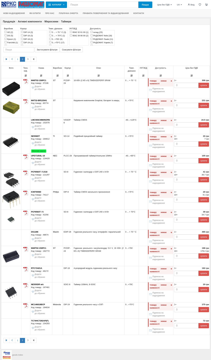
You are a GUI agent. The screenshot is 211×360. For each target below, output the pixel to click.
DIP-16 (27, 35)
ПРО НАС (49, 13)
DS (9, 35)
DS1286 (34, 232)
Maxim (56, 232)
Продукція (9, 21)
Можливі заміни (38, 151)
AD (9, 32)
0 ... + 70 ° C (57, 32)
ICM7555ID (36, 192)
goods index (17, 355)
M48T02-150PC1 (38, 80)
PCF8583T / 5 (37, 212)
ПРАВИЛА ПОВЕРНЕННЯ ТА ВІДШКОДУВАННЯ (106, 13)
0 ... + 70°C (57, 35)
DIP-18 (27, 39)
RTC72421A (36, 268)
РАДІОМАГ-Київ (101, 35)
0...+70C (56, 39)
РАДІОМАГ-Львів (102, 39)
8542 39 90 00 (79, 35)
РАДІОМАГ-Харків (102, 42)
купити (203, 85)
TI (54, 136)
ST (54, 80)
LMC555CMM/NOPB (40, 120)
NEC (55, 156)
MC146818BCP (38, 304)
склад (97, 32)
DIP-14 (27, 32)
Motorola (57, 304)
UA (179, 5)
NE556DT (35, 136)
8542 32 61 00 (79, 32)
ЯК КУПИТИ (35, 13)
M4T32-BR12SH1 (39, 100)
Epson (10, 39)
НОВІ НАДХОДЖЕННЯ (14, 13)
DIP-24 (27, 42)
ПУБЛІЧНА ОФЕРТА (68, 13)
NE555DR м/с (37, 284)
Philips (56, 192)
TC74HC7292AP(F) (40, 321)
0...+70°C (56, 42)
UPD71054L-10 (38, 156)
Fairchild (11, 42)
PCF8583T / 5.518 (39, 172)
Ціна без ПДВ (164, 5)
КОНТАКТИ (138, 13)
